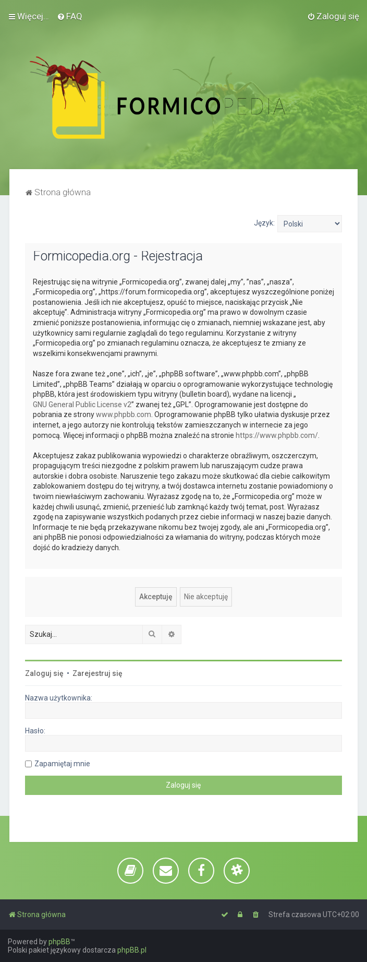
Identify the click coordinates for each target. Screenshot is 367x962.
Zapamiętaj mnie (62, 763)
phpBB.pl (131, 950)
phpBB (59, 941)
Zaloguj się (44, 673)
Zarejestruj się (97, 673)
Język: (264, 223)
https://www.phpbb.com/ (277, 435)
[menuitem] (69, 16)
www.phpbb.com (123, 414)
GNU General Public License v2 (82, 404)
